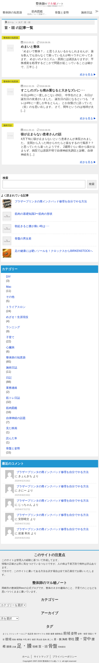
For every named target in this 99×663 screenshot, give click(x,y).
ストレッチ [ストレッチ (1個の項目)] (14, 634)
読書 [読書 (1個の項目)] (14, 647)
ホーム (25, 656)
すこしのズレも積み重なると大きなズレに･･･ (53, 90)
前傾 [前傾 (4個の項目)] (66, 633)
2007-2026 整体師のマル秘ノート (47, 661)
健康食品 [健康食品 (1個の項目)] (59, 634)
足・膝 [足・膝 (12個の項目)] (24, 646)
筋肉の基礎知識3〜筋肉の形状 (33, 213)
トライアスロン (15, 306)
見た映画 (11, 428)
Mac (8, 286)
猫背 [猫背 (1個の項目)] (34, 639)
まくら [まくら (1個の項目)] (5, 634)
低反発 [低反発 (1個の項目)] (30, 634)
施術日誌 (86, 12)
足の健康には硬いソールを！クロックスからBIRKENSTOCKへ (54, 250)
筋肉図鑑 (37, 12)
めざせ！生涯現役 (17, 317)
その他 (10, 296)
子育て (10, 337)
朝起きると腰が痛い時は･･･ (32, 226)
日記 (9, 377)
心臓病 (10, 347)
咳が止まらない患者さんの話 (41, 134)
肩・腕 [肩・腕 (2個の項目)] (58, 639)
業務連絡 (11, 387)
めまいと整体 (30, 46)
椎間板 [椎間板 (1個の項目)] (19, 639)
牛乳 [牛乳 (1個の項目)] (25, 639)
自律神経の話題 (15, 418)
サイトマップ (41, 656)
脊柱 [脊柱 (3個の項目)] (71, 639)
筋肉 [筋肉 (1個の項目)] (45, 639)
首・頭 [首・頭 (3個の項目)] (43, 646)
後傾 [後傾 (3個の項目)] (8, 639)
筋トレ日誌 (13, 397)
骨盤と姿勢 (62, 12)
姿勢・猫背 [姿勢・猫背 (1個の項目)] (82, 634)
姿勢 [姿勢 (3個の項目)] (74, 633)
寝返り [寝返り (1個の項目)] (91, 634)
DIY (8, 276)
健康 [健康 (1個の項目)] (52, 634)
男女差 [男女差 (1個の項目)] (39, 639)
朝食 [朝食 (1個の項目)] (14, 639)
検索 (5, 177)
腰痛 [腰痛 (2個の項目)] (9, 646)
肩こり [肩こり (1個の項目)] (50, 639)
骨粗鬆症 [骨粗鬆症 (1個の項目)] (62, 647)
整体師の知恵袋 (12, 12)
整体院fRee (17, 588)
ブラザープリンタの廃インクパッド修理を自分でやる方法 (51, 201)
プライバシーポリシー (65, 656)
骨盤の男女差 (23, 238)
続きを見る (88, 74)
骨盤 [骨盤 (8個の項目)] (52, 645)
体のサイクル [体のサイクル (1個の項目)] (39, 634)
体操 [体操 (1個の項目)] (48, 634)
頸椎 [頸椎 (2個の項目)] (35, 646)
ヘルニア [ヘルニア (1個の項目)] (23, 634)
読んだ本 (11, 438)
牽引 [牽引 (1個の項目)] (29, 639)
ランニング (13, 327)
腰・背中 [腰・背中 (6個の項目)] (83, 639)
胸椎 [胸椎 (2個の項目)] (64, 639)
